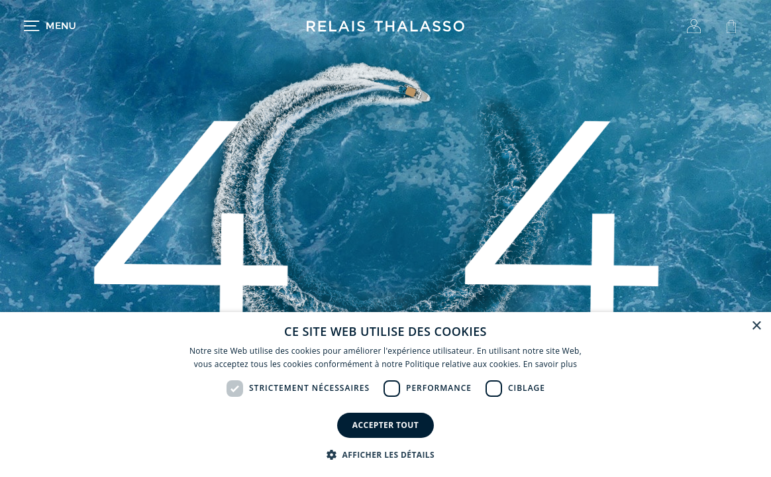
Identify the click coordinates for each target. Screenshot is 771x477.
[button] (385, 454)
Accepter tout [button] (385, 425)
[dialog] (385, 394)
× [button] (756, 326)
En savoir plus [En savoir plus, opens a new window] (550, 364)
